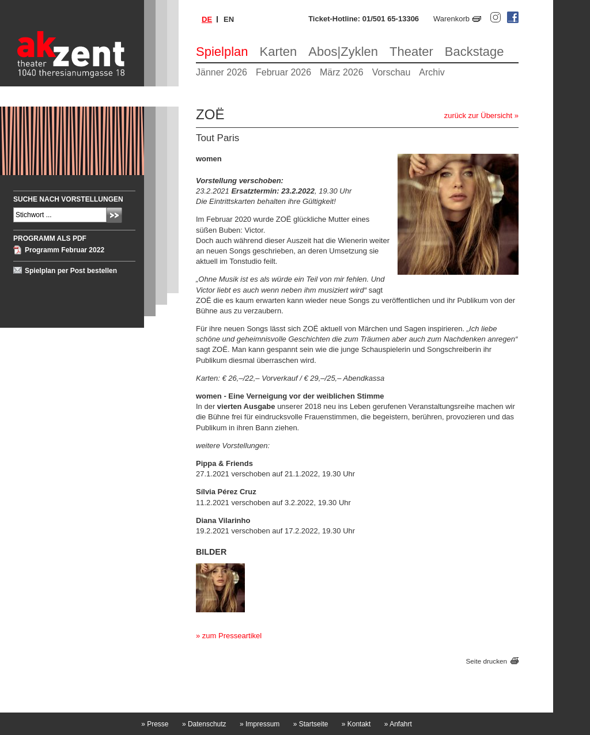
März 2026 (342, 72)
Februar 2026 (283, 72)
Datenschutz (204, 724)
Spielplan (222, 51)
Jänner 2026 (221, 72)
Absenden (114, 215)
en (229, 19)
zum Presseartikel (232, 635)
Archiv (431, 72)
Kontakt (356, 724)
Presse (154, 724)
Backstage (474, 51)
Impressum (259, 724)
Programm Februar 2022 (64, 250)
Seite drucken (486, 661)
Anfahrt (398, 724)
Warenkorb (451, 18)
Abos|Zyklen (343, 51)
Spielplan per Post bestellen (71, 271)
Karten (278, 51)
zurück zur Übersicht (478, 115)
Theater (411, 51)
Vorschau (391, 72)
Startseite (310, 724)
